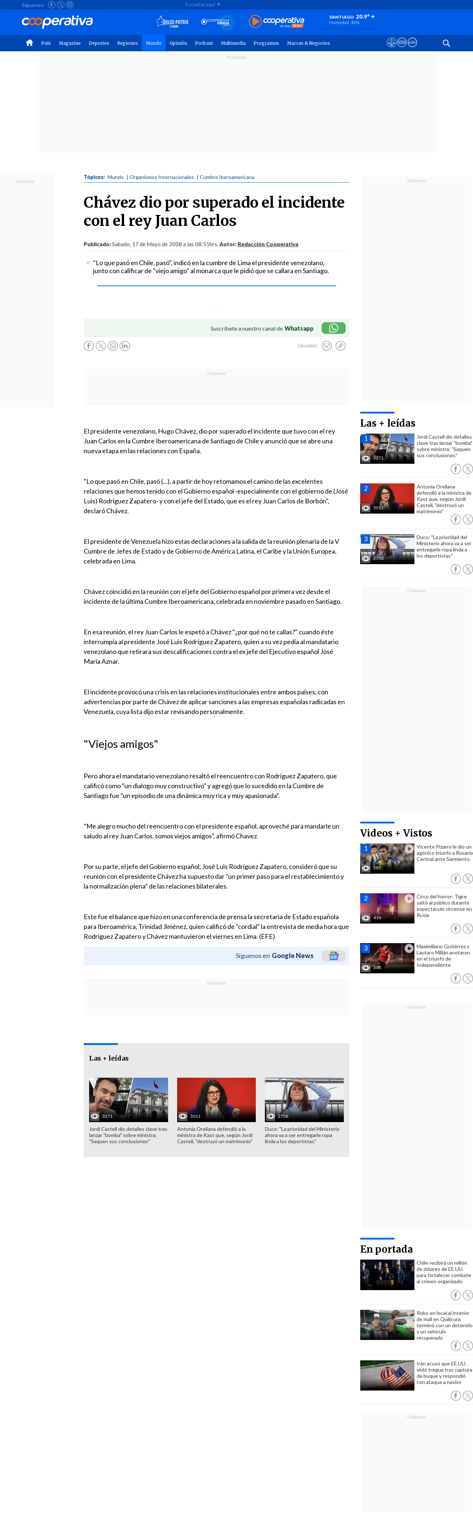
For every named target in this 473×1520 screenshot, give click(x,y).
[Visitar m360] (402, 49)
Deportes (99, 43)
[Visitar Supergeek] (412, 49)
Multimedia (233, 43)
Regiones (127, 43)
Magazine (70, 43)
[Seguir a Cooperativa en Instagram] (69, 4)
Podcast (204, 43)
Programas (266, 43)
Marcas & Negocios (308, 43)
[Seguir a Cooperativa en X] (60, 4)
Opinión (178, 43)
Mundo (154, 43)
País (46, 43)
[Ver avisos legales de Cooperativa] (392, 49)
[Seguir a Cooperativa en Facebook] (51, 4)
